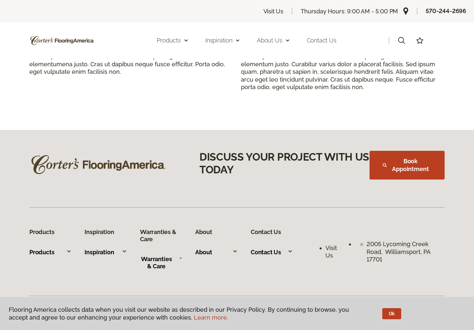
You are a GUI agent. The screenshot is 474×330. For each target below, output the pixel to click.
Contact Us (322, 40)
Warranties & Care (161, 263)
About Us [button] (273, 40)
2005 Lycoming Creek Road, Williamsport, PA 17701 (398, 252)
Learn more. (211, 317)
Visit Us (273, 11)
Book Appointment (406, 165)
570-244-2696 (446, 11)
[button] (401, 40)
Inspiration (106, 252)
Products (50, 252)
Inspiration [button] (222, 40)
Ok (392, 313)
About (216, 252)
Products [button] (173, 40)
